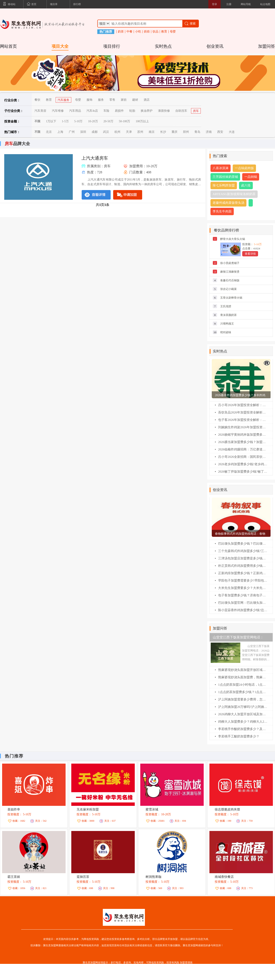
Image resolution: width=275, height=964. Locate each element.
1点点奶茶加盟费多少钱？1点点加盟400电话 (242, 692)
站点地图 (265, 4)
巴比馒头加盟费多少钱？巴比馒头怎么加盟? (242, 543)
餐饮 (37, 99)
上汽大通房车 (94, 158)
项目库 (54, 4)
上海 (60, 131)
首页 (31, 4)
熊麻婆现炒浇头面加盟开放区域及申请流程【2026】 (242, 670)
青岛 (197, 131)
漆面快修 (164, 110)
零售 (112, 99)
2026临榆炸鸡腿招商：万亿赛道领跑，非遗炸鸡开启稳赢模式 (242, 449)
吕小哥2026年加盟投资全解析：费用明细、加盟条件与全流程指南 (242, 405)
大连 (232, 131)
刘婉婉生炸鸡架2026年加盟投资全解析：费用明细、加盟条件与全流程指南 (242, 427)
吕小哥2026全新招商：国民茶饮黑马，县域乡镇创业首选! (242, 456)
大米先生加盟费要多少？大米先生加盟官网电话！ (242, 588)
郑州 (186, 131)
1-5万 (65, 121)
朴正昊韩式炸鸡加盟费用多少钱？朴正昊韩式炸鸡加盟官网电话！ (242, 565)
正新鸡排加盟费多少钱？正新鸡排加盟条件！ (242, 573)
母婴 (173, 31)
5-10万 (78, 121)
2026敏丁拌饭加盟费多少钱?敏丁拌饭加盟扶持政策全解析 (242, 471)
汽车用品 (75, 110)
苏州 (140, 131)
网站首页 (8, 46)
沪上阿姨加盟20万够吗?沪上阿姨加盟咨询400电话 (242, 706)
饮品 (155, 31)
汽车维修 (58, 110)
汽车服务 (63, 100)
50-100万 (124, 121)
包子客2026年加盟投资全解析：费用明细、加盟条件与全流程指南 (242, 419)
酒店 (147, 99)
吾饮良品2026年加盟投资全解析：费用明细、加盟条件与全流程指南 (242, 412)
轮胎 (132, 110)
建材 (135, 99)
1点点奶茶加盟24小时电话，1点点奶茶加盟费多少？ (242, 684)
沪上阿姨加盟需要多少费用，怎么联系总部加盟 (242, 699)
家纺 (124, 99)
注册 (228, 4)
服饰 (89, 99)
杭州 (117, 131)
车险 (106, 110)
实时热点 (163, 46)
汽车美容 (40, 110)
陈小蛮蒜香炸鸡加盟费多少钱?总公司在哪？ (242, 610)
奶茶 (121, 31)
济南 (209, 131)
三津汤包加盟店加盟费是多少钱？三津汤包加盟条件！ (242, 558)
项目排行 (111, 46)
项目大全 (60, 46)
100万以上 (142, 121)
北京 (49, 131)
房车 (196, 111)
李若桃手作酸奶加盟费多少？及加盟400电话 (242, 729)
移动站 (9, 4)
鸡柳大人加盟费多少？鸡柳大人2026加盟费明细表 (242, 721)
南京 (152, 131)
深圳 (83, 131)
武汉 (106, 131)
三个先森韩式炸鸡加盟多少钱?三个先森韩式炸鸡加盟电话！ (242, 551)
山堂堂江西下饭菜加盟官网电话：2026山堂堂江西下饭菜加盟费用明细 (240, 638)
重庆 (174, 131)
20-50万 (108, 121)
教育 (164, 31)
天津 (129, 131)
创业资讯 (214, 46)
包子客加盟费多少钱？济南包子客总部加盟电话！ (242, 595)
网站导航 (246, 4)
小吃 (138, 31)
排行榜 (77, 4)
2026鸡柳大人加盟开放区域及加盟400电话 (242, 714)
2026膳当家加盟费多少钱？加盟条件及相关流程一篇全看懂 (242, 442)
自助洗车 (181, 110)
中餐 (129, 31)
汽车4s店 (92, 110)
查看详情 (250, 253)
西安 (220, 131)
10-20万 (93, 121)
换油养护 (147, 110)
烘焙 (147, 31)
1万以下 (51, 121)
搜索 (190, 23)
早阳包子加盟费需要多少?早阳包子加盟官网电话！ (242, 580)
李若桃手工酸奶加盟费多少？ (238, 736)
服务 (101, 99)
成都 (95, 131)
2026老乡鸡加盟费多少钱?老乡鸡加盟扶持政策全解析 (242, 464)
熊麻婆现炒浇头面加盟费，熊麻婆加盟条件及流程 (242, 677)
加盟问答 (266, 46)
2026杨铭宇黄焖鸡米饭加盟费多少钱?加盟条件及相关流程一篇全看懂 (242, 434)
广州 (72, 131)
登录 (214, 4)
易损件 (119, 110)
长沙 (163, 131)
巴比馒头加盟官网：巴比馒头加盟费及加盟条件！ (242, 602)
